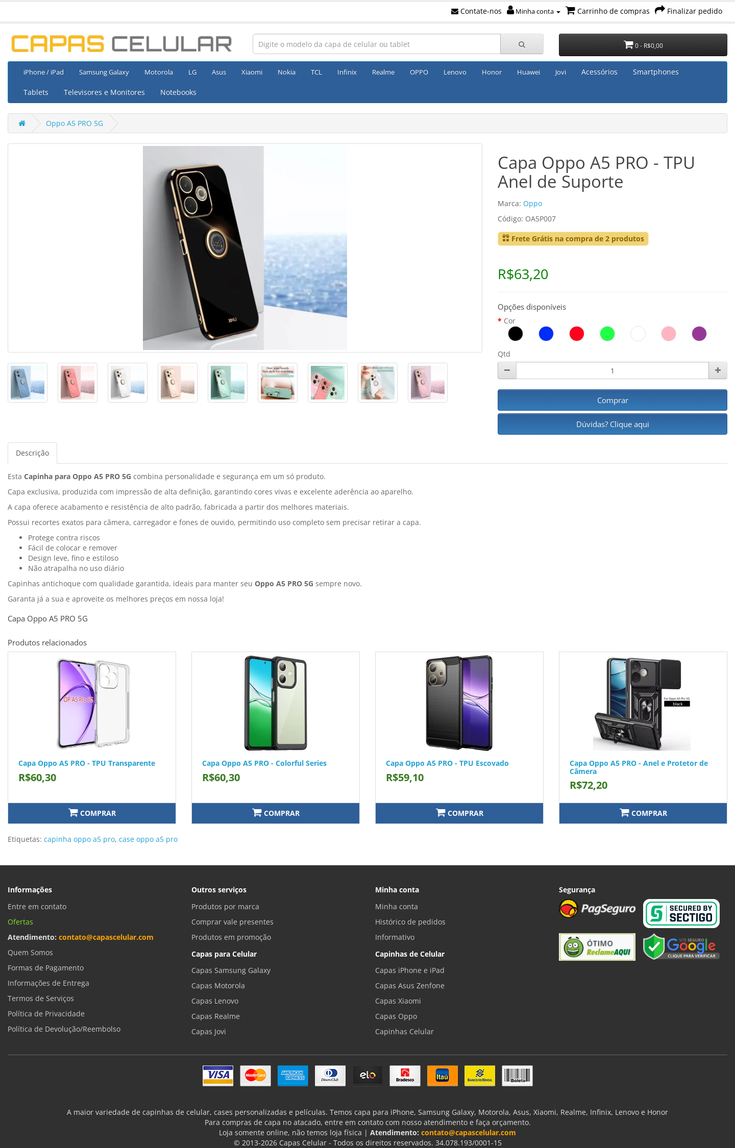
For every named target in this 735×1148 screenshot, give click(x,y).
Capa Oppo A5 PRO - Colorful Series (264, 763)
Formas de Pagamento (46, 967)
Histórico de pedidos (410, 922)
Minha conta (533, 11)
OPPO (419, 72)
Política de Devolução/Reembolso (64, 1029)
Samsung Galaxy (104, 72)
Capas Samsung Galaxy (231, 970)
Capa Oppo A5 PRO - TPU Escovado (447, 763)
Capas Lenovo (214, 1001)
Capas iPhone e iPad (410, 970)
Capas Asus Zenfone (410, 985)
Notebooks (178, 92)
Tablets (35, 92)
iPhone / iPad (43, 72)
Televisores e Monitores (104, 92)
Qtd (504, 354)
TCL (316, 72)
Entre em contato (37, 906)
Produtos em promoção (231, 937)
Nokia (287, 72)
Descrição (32, 453)
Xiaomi (251, 72)
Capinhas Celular (404, 1031)
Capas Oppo (396, 1016)
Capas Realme (215, 1016)
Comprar (612, 400)
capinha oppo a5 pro (79, 839)
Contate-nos (476, 11)
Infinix (347, 72)
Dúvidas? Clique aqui (612, 424)
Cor (510, 321)
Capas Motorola (218, 985)
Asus (219, 72)
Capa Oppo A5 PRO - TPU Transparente (86, 763)
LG (192, 72)
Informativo (394, 937)
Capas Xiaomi (398, 1001)
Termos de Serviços (41, 998)
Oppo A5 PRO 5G (74, 123)
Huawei (528, 72)
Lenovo (455, 72)
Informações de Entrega (48, 983)
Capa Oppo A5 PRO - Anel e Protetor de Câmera (639, 767)
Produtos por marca (225, 906)
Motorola (158, 72)
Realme (383, 72)
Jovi (560, 72)
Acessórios (599, 72)
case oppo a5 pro (148, 839)
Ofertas (20, 922)
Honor (492, 72)
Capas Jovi (208, 1031)
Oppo (532, 203)
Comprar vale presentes (232, 922)
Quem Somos (30, 952)
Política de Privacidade (46, 1013)
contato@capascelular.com (106, 937)
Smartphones (656, 72)
